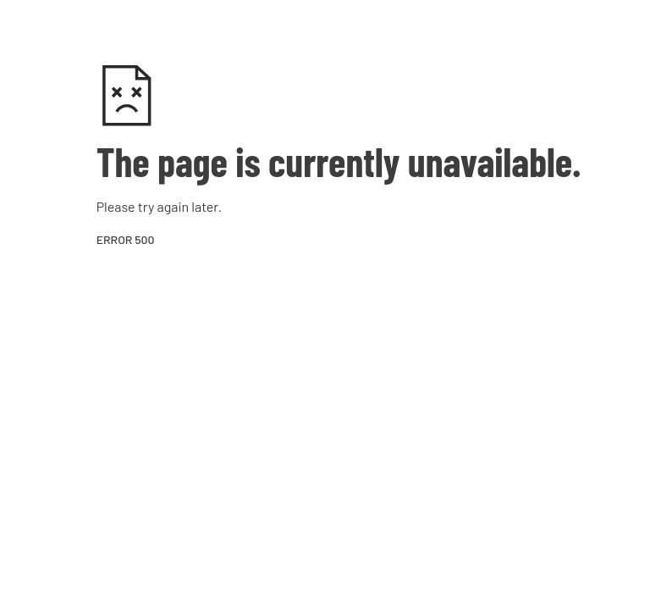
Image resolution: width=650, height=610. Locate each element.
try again (163, 206)
